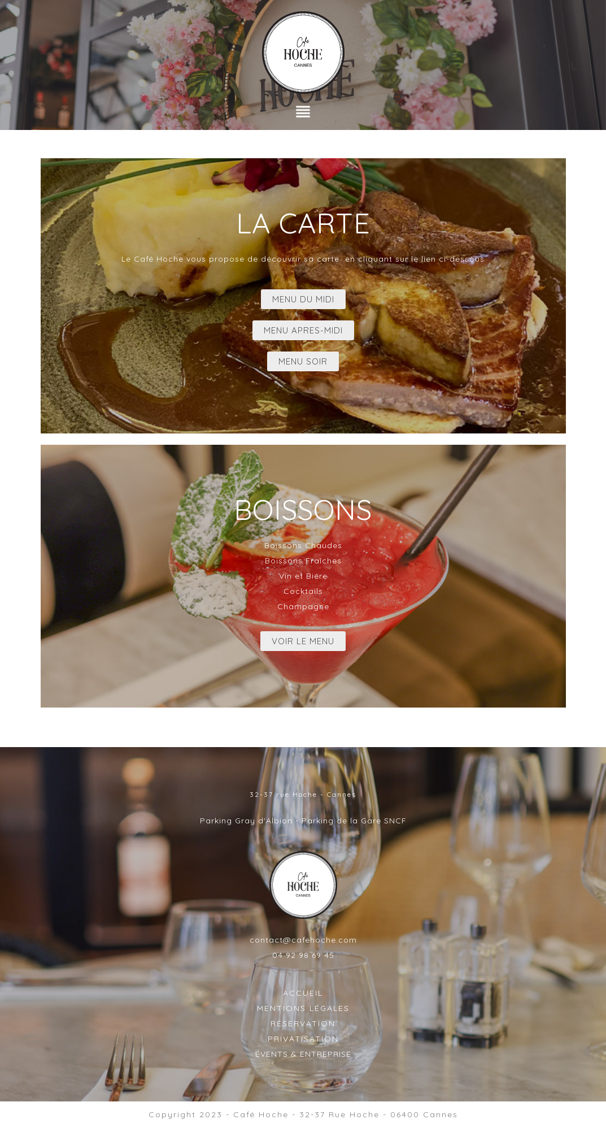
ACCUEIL (303, 993)
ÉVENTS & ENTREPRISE (303, 1054)
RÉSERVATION (303, 1023)
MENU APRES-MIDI (303, 330)
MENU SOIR (303, 361)
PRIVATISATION (303, 1039)
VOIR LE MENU (303, 641)
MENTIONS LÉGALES (303, 1008)
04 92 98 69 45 (303, 955)
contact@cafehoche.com (303, 940)
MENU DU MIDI (303, 299)
